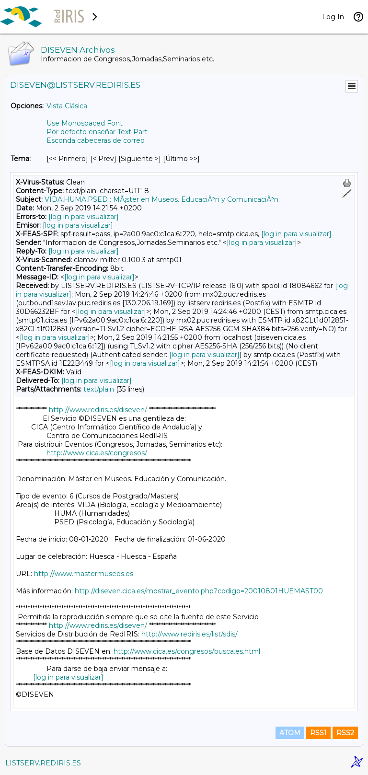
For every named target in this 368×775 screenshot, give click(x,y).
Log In (333, 16)
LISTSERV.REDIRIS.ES (43, 763)
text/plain (98, 389)
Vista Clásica (66, 106)
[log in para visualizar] (83, 216)
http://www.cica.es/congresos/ (96, 453)
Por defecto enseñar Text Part (97, 131)
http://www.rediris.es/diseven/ (98, 409)
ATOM (289, 733)
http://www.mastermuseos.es (83, 573)
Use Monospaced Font (84, 123)
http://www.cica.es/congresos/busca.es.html (187, 651)
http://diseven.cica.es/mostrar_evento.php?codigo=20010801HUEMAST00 (199, 591)
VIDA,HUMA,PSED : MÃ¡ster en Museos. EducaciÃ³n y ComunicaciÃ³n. (162, 199)
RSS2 (345, 733)
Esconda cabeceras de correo (95, 140)
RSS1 (318, 733)
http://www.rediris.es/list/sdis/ (189, 634)
